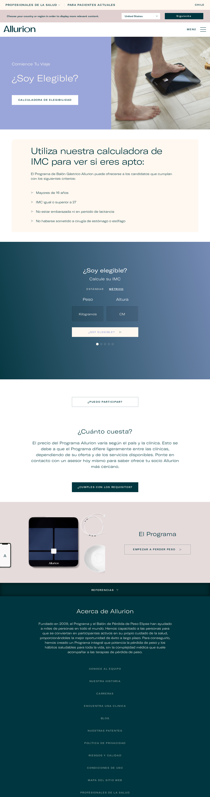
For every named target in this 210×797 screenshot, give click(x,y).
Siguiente (183, 16)
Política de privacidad (105, 743)
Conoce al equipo (105, 668)
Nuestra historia (105, 681)
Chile (199, 4)
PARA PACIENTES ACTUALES (92, 5)
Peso (88, 299)
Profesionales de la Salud (31, 5)
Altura (122, 299)
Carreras (105, 693)
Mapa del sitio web (105, 780)
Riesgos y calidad (105, 755)
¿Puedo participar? (105, 401)
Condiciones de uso (105, 767)
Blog (105, 718)
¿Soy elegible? (102, 332)
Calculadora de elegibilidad (45, 99)
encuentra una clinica (105, 705)
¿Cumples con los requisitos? (105, 487)
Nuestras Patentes (105, 730)
